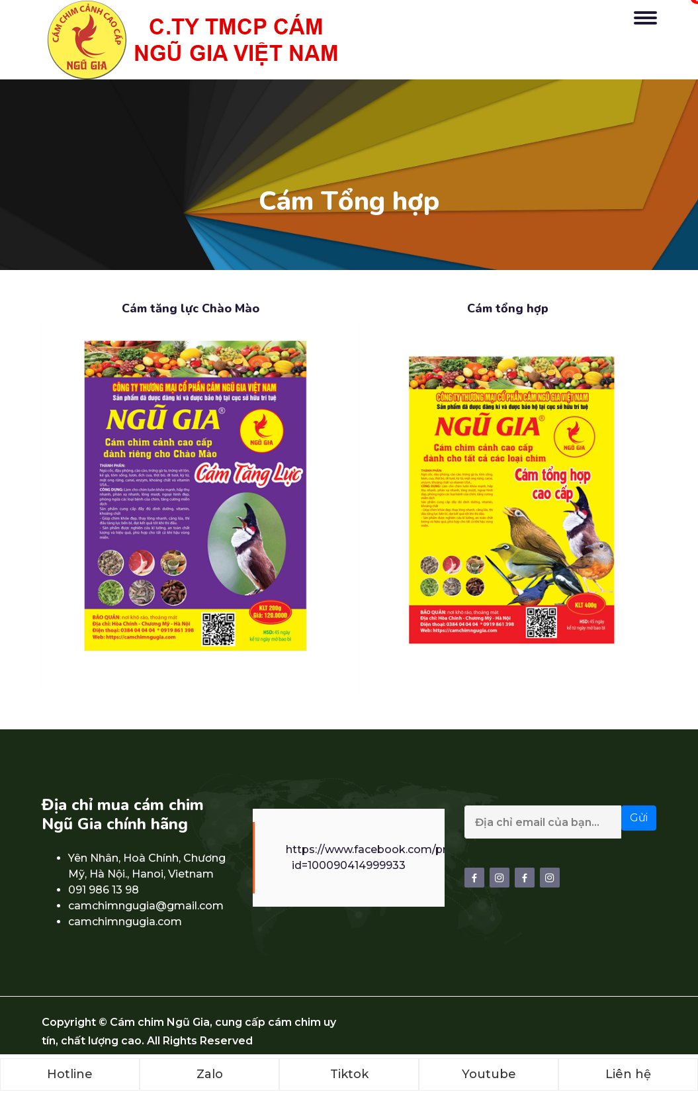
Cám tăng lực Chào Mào (190, 308)
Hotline (70, 1074)
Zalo (209, 1074)
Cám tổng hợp (507, 308)
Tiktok (349, 1074)
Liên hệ (628, 1074)
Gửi (639, 817)
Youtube (489, 1074)
